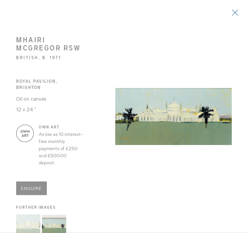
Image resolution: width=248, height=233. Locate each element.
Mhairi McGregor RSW (48, 45)
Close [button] (233, 14)
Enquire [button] (31, 190)
